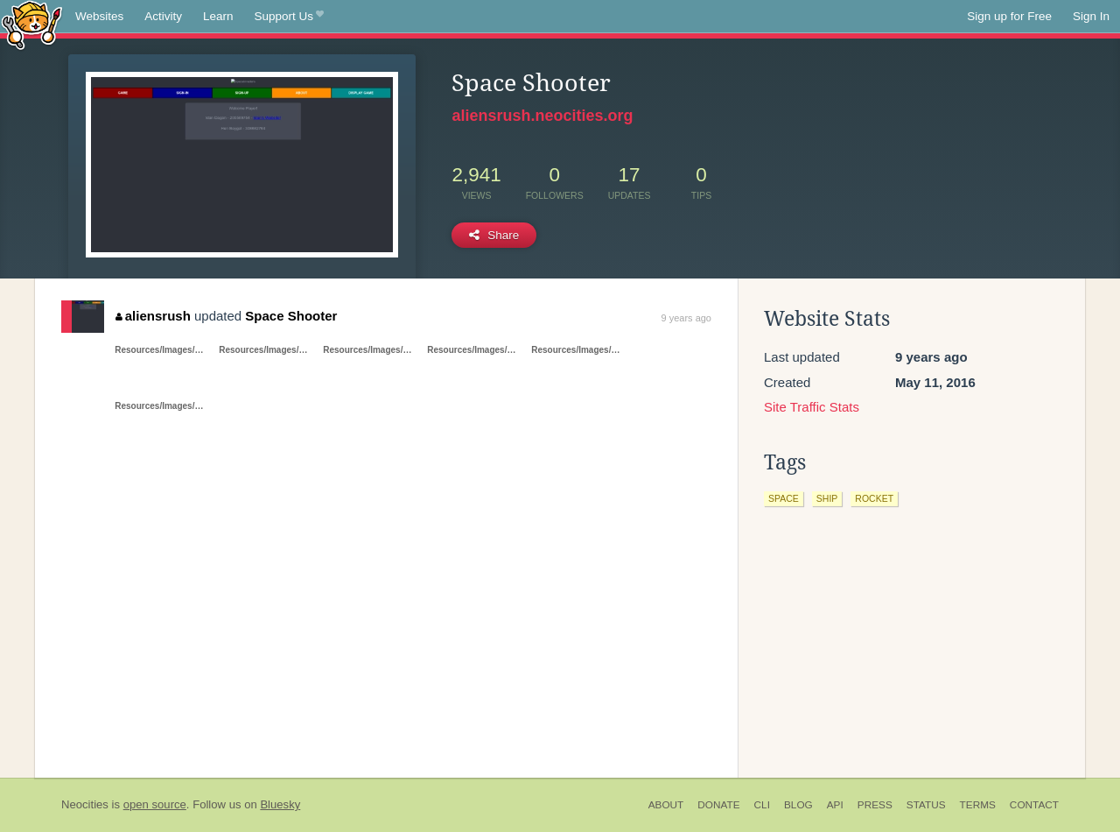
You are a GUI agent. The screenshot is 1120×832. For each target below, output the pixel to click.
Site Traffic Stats (811, 406)
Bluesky (280, 804)
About (666, 805)
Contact (1034, 805)
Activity (163, 16)
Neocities (84, 804)
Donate (718, 805)
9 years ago (686, 318)
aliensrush (153, 315)
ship (827, 498)
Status (926, 805)
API (835, 805)
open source (154, 804)
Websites (99, 16)
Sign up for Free (1009, 16)
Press (875, 805)
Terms (978, 805)
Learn (218, 16)
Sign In (1091, 16)
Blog (798, 805)
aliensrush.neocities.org (542, 115)
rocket (874, 498)
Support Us (289, 17)
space (783, 498)
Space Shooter (291, 315)
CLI (762, 805)
